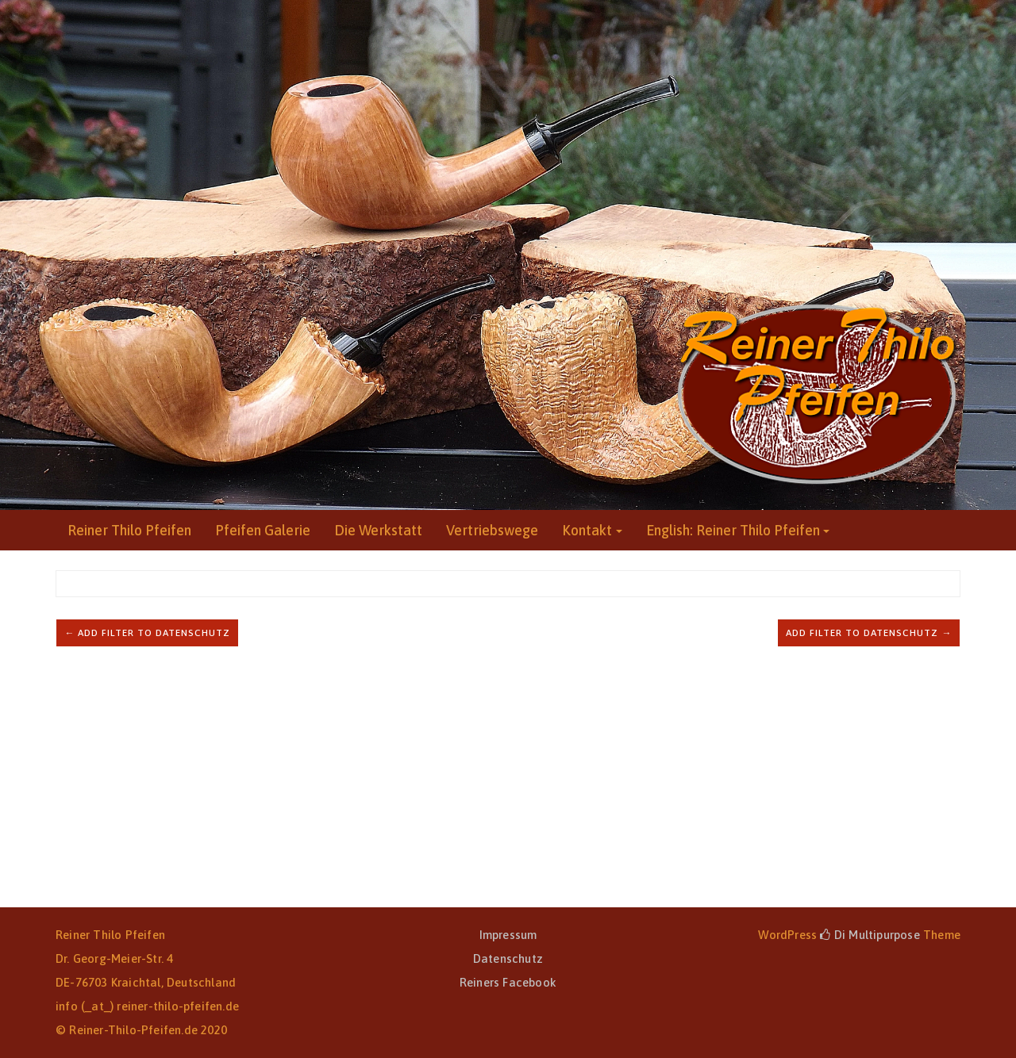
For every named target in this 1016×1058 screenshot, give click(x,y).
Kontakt (587, 530)
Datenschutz (508, 958)
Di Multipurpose (869, 934)
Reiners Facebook (508, 982)
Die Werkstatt (378, 530)
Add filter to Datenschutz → (869, 632)
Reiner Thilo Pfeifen (129, 530)
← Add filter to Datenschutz (147, 632)
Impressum (508, 934)
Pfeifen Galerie (262, 530)
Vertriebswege (492, 530)
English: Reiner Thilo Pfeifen (733, 530)
